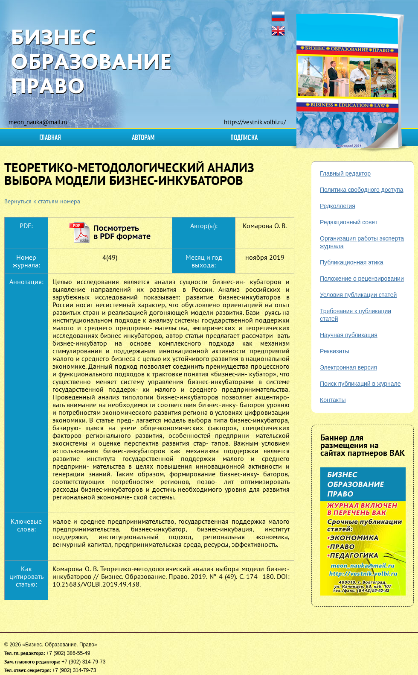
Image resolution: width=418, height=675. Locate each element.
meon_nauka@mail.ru (38, 122)
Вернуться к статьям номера (42, 201)
